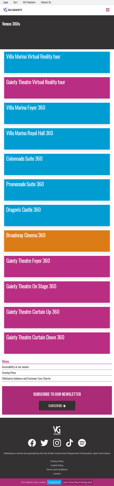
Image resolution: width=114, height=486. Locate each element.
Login (5, 2)
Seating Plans (9, 373)
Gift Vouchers (29, 2)
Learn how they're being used (77, 482)
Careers (57, 473)
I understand (54, 482)
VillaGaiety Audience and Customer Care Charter (26, 378)
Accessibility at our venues (15, 367)
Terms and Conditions (57, 469)
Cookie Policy (57, 465)
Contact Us (46, 2)
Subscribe (57, 405)
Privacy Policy (56, 461)
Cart (16, 2)
